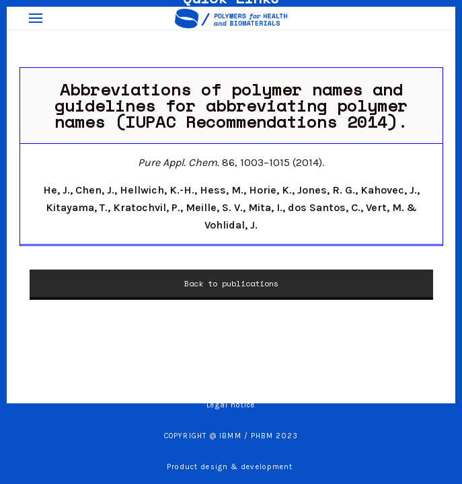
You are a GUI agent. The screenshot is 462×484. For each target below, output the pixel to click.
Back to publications (231, 283)
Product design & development (231, 466)
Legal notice (230, 405)
